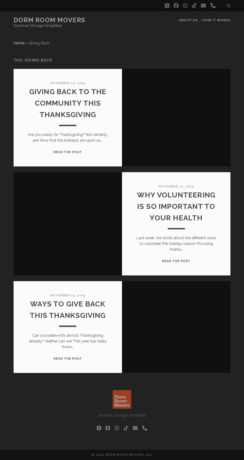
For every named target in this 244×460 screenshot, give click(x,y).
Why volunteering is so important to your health (176, 206)
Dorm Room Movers (49, 20)
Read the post (68, 152)
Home (19, 43)
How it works (216, 20)
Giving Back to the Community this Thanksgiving (68, 103)
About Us (188, 20)
